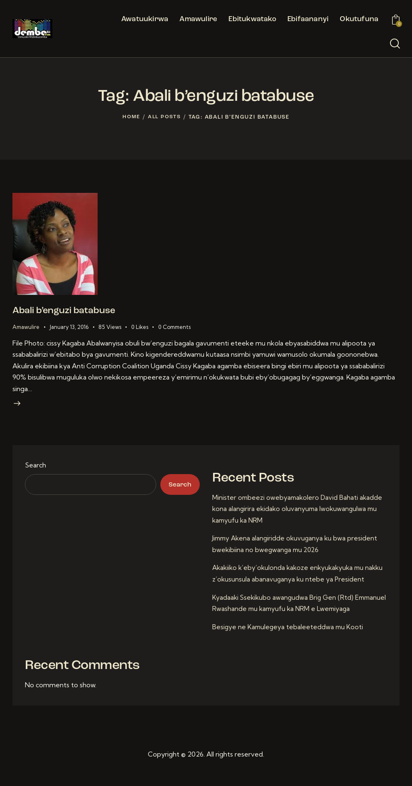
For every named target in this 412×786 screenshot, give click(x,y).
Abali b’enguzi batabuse (72, 312)
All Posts (164, 117)
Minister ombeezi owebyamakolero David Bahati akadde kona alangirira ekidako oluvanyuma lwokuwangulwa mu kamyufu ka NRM (298, 512)
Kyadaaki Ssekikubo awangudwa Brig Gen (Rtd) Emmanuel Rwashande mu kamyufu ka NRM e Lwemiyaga (284, 612)
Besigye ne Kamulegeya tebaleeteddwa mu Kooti (288, 642)
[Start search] (395, 44)
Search (35, 469)
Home (131, 117)
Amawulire (25, 328)
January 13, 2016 (68, 328)
